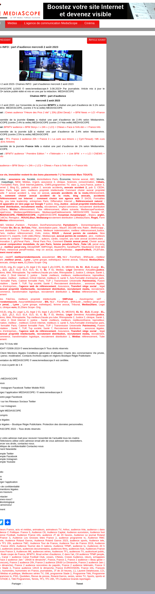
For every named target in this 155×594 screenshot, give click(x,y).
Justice (100, 230)
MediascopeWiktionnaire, (28, 212)
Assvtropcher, (88, 299)
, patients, (25, 187)
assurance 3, (48, 182)
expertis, (17, 236)
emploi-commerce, (69, 206)
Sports (90, 576)
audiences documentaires (36, 548)
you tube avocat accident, (84, 238)
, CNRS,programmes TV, (57, 184)
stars (101, 238)
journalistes (46, 570)
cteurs (88, 557)
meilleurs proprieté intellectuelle (47, 190)
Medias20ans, (83, 217)
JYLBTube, (99, 249)
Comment (58, 241)
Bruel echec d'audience (48, 554)
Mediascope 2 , (33, 238)
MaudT (63, 227)
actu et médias (23, 529)
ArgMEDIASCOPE (47, 214)
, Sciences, (72, 182)
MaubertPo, (60, 247)
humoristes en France (27, 570)
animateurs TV (53, 529)
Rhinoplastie (19, 272)
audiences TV (76, 551)
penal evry (98, 244)
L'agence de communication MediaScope (50, 23)
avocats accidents (52, 187)
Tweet (79, 583)
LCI (102, 570)
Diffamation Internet (62, 201)
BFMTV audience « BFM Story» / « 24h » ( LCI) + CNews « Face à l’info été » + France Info (52, 127)
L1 (74, 570)
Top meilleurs (34, 272)
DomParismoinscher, (51, 225)
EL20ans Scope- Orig (35, 262)
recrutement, (51, 206)
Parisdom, (34, 225)
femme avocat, (80, 179)
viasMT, (10, 257)
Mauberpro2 (88, 247)
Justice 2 (80, 272)
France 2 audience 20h (22, 562)
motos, (47, 233)
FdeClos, (12, 299)
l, (68, 238)
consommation (86, 182)
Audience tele (96, 540)
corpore (63, 238)
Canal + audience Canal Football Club (23, 557)
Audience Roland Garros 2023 (51, 540)
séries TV (81, 576)
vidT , (101, 299)
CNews (59, 557)
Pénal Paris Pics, (43, 241)
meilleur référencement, (21, 233)
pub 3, (91, 187)
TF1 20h (49, 579)
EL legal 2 (32, 267)
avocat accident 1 (19, 193)
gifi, (15, 241)
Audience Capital (56, 532)
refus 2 (5, 275)
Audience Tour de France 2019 (76, 543)
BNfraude (90, 257)
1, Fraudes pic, (26, 230)
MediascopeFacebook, (93, 209)
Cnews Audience (74, 557)
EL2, (12, 269)
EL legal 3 (43, 267)
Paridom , (22, 225)
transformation (20, 291)
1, (74, 217)
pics (91, 236)
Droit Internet (38, 278)
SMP (43, 247)
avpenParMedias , (65, 249)
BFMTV (31, 554)
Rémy (37, 236)
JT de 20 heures (62, 570)
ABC (92, 179)
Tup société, (35, 283)
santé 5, (64, 278)
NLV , (66, 257)
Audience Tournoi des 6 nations (33, 546)
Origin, (50, 247)
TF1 (42, 579)
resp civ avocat (40, 193)
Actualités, (91, 269)
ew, (80, 227)
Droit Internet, (27, 184)
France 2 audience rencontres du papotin (37, 565)
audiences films (59, 548)
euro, (82, 184)
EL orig (7, 267)
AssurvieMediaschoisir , (31, 301)
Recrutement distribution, (68, 283)
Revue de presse (40, 576)
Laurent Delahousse (88, 570)
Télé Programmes (20, 579)
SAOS (88, 198)
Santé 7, (48, 283)
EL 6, (40, 269)
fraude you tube (49, 272)
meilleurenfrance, (82, 275)
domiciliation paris (48, 227)
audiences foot (76, 548)
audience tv (79, 546)
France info (87, 568)
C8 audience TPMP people (89, 554)
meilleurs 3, (25, 278)
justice (49, 204)
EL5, (32, 269)
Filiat (34, 227)
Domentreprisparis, (91, 225)
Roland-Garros (58, 576)
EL (6, 269)
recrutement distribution (92, 206)
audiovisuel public (94, 551)
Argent (35, 182)
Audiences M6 (23, 551)
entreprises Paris (39, 201)
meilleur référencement (83, 230)
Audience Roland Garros (18, 540)
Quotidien (25, 576)
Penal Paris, (24, 241)
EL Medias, (59, 269)
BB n (75, 227)
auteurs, (46, 238)
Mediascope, (49, 236)
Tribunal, (84, 259)
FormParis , (77, 257)
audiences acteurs (11, 548)
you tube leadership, (17, 201)
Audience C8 (39, 532)
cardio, (55, 238)
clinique (60, 182)
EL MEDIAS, (69, 267)
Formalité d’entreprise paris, (90, 278)
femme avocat (70, 259)
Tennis (35, 579)
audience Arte (78, 529)
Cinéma (89, 23)
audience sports (78, 540)
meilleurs (54, 275)
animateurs (38, 529)
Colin (38, 233)
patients (39, 184)
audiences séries (42, 551)
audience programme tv (72, 537)
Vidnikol (10, 225)
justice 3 (99, 184)
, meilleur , (13, 278)
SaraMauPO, (74, 247)
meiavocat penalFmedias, (21, 249)
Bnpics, (93, 214)
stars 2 (75, 184)
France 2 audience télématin (77, 565)
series (71, 576)
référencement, (23, 209)
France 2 (61, 559)
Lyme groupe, (41, 259)
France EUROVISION (67, 568)
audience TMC (20, 543)
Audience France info (28, 535)
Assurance (63, 286)
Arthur (66, 529)
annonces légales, (95, 283)
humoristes (8, 570)
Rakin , (87, 227)
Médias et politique (10, 573)
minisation (64, 230)
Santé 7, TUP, (19, 283)
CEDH (100, 187)
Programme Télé (82, 573)
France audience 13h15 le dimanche (33, 568)
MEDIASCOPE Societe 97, (89, 212)
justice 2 (36, 187)
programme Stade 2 (60, 573)
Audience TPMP (62, 546)
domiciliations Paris (47, 179)
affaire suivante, (71, 209)
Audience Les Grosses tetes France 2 (35, 537)
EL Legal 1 (19, 267)
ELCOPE (55, 267)
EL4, (26, 269)
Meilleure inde (51, 230)
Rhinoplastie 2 (66, 272)
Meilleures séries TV (33, 573)
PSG (15, 576)
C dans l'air (68, 554)
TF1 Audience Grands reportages (72, 579)
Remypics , (15, 217)
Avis (72, 278)
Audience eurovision (77, 532)
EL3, (19, 269)
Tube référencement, (49, 209)
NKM (17, 182)
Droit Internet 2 (19, 275)
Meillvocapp (97, 227)
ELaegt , (96, 267)
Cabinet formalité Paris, (32, 280)
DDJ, (70, 227)
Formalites (99, 198)
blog (56, 204)
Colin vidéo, (28, 236)
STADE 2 (5, 579)
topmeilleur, (99, 275)
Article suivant (97, 39)
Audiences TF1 (60, 551)
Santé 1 (100, 272)
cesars (49, 557)
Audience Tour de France (44, 543)
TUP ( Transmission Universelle (72, 280)
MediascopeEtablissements (57, 212)
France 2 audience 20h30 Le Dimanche (56, 562)
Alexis (38, 230)
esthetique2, (55, 259)
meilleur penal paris (94, 301)
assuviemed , (49, 257)
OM (47, 573)
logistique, (35, 291)
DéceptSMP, (34, 247)
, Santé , (43, 275)
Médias (12, 23)
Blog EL (14, 187)
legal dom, (21, 190)
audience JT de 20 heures (57, 535)
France (89, 184)
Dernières (80, 269)
